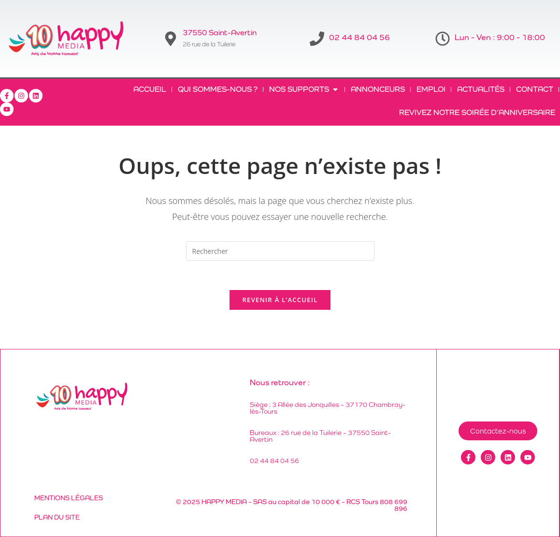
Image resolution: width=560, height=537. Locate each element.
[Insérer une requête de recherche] (280, 251)
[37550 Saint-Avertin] (170, 38)
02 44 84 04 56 (359, 37)
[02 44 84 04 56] (317, 38)
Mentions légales (68, 498)
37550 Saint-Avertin (220, 32)
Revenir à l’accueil (279, 299)
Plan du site (57, 517)
